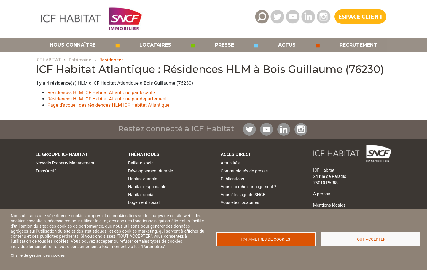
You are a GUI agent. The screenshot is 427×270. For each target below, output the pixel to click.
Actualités (230, 163)
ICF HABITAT (48, 60)
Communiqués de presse (244, 171)
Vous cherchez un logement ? (248, 186)
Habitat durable (142, 179)
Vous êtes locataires (240, 202)
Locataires (155, 45)
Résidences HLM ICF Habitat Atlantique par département (107, 99)
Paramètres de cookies (265, 239)
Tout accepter (370, 239)
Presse (224, 45)
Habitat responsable (147, 186)
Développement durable (150, 171)
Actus (287, 45)
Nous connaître (72, 45)
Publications (232, 179)
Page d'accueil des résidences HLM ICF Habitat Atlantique (108, 105)
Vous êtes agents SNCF (243, 194)
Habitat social (141, 194)
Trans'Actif (46, 171)
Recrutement (358, 45)
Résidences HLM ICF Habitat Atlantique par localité (101, 92)
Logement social (144, 202)
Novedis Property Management (65, 163)
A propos (321, 193)
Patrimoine (80, 60)
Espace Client (360, 17)
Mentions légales (329, 205)
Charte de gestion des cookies (38, 255)
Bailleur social (141, 163)
